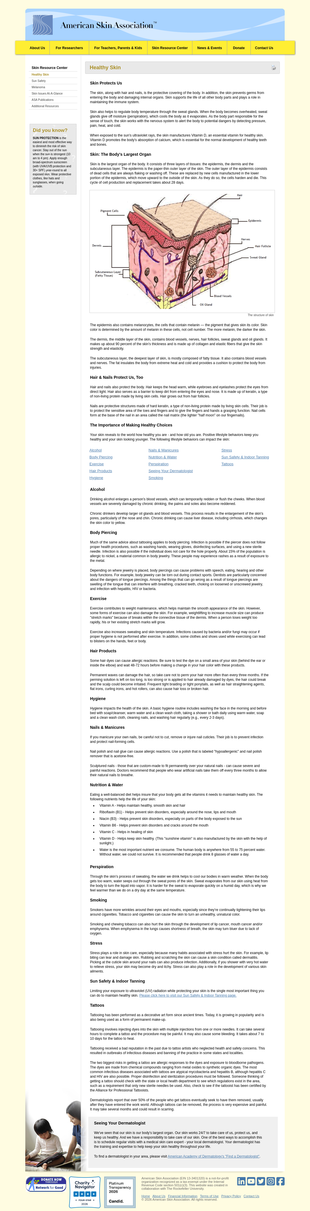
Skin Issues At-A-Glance (47, 93)
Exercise (96, 464)
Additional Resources (45, 106)
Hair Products (100, 471)
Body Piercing (100, 457)
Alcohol (95, 450)
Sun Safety (39, 80)
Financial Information (182, 1196)
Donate (239, 48)
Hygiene (96, 478)
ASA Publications (42, 99)
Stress (226, 450)
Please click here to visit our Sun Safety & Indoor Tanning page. (187, 995)
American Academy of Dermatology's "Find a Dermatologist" (213, 1156)
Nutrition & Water (163, 457)
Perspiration (159, 464)
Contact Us (264, 48)
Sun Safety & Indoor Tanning (245, 457)
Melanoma (38, 87)
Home (145, 1196)
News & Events (209, 48)
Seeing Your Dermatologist (171, 471)
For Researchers (69, 48)
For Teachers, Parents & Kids (118, 48)
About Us (37, 48)
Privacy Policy (231, 1196)
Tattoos (227, 464)
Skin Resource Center (170, 48)
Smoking (156, 478)
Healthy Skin (40, 74)
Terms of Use (209, 1196)
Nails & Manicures (164, 450)
